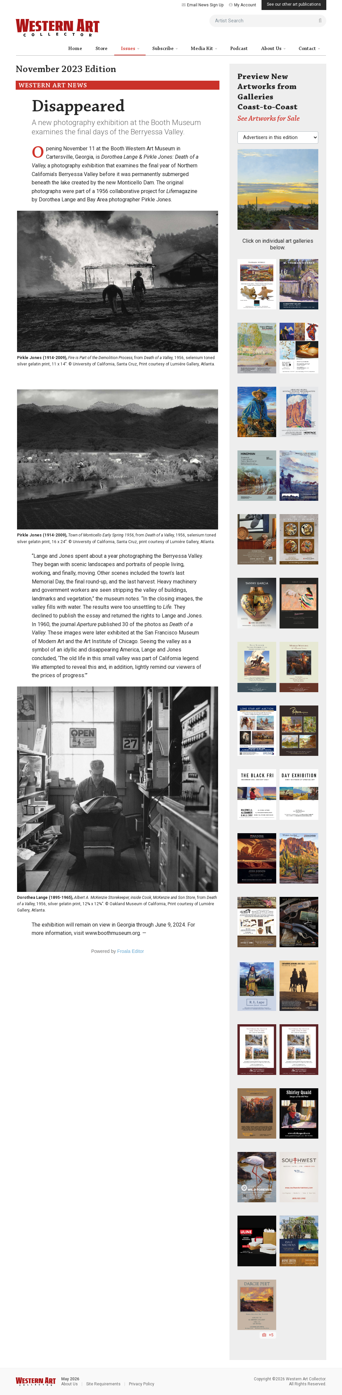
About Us (272, 49)
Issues (128, 49)
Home (75, 49)
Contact (308, 49)
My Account (242, 5)
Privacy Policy (141, 1384)
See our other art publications (294, 4)
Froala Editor (130, 951)
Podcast (239, 49)
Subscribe (163, 49)
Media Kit (202, 49)
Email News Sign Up (202, 5)
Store (102, 49)
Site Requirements (103, 1384)
